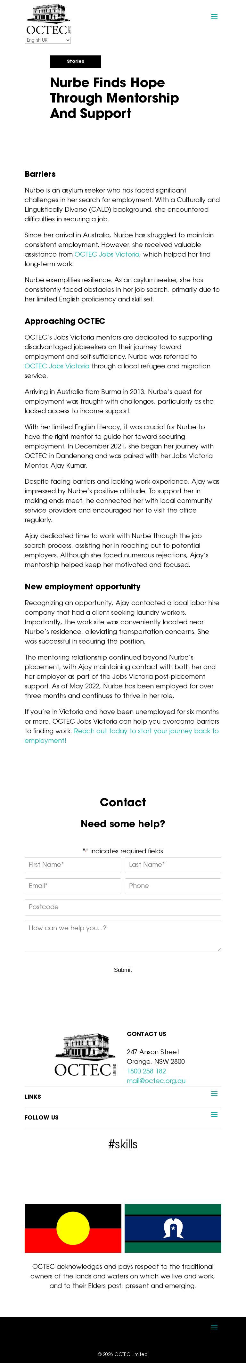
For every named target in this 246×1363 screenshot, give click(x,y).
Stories (75, 62)
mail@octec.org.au (156, 1081)
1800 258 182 (146, 1072)
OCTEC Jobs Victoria (107, 255)
